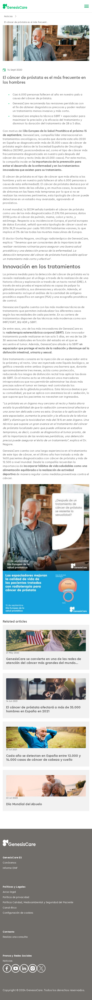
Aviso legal (9, 891)
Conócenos (9, 862)
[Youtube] (15, 968)
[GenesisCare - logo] (15, 6)
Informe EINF (10, 868)
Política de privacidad (16, 897)
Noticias (8, 16)
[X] (41, 968)
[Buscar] (78, 6)
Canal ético (10, 907)
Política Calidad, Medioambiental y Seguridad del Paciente (38, 902)
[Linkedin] (24, 968)
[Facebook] (7, 968)
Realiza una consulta (15, 936)
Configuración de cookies (18, 912)
